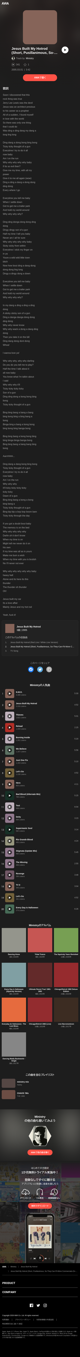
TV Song (14, 651)
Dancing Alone (14, 954)
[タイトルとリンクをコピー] (49, 669)
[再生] (65, 49)
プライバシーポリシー (23, 1320)
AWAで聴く (40, 77)
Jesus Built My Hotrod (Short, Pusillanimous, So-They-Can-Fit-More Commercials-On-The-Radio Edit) (44, 1271)
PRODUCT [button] (8, 1283)
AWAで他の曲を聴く (40, 1152)
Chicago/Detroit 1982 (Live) (40, 1024)
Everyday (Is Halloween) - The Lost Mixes (14, 1025)
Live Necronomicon (66, 1024)
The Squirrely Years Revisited (66, 954)
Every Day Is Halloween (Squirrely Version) (13, 990)
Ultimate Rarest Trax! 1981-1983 (40, 990)
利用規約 (5, 1320)
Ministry (30, 58)
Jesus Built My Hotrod (29, 626)
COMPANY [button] (9, 1292)
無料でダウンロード (40, 1206)
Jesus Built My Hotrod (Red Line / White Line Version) (34, 642)
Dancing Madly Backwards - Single (14, 1060)
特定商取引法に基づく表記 (12, 1324)
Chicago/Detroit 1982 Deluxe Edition (66, 990)
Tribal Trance (40, 954)
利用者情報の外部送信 (45, 1320)
